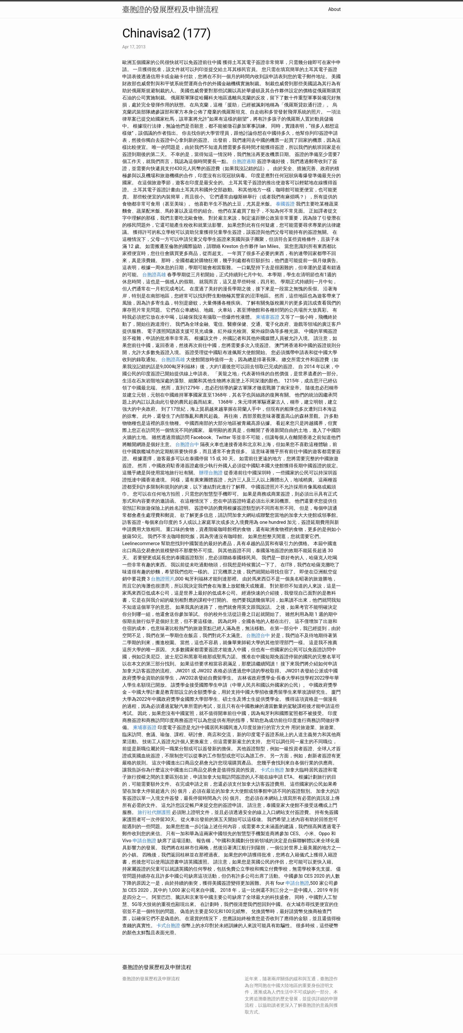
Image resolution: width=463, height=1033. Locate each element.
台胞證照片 (163, 579)
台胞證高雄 (154, 274)
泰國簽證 (285, 204)
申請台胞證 (144, 840)
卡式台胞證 (272, 770)
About (334, 9)
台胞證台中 (187, 444)
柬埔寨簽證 (267, 317)
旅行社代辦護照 (154, 812)
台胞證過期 (244, 161)
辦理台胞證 (211, 473)
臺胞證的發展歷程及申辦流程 (170, 9)
